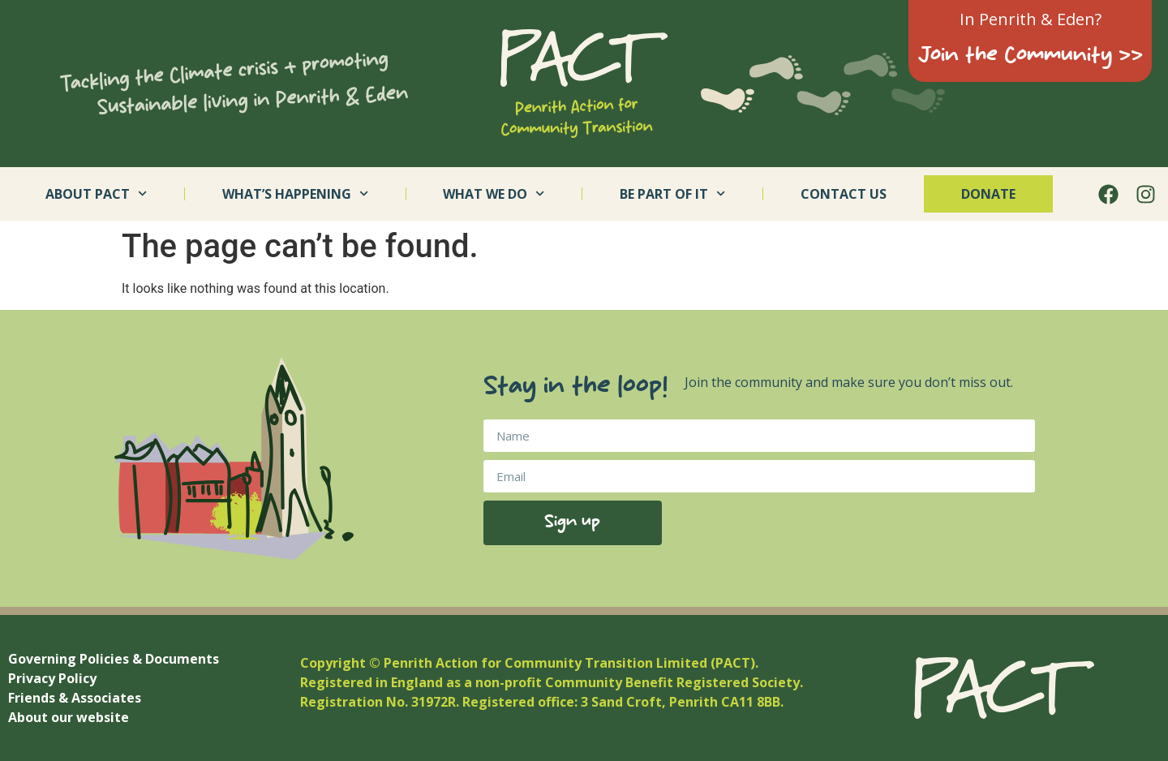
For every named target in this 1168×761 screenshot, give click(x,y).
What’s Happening (295, 193)
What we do (493, 193)
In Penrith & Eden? (1030, 19)
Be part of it (672, 193)
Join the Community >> (1030, 56)
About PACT (96, 193)
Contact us (844, 194)
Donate (988, 194)
